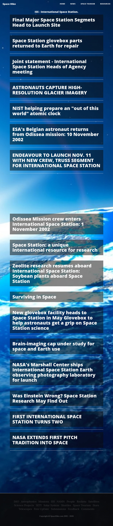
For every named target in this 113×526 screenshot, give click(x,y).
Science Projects (24, 505)
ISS (53, 501)
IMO (16, 501)
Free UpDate (41, 509)
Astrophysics (28, 501)
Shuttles (66, 505)
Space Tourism (82, 505)
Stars (96, 505)
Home (62, 4)
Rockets (81, 501)
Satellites (93, 501)
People (71, 501)
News (73, 4)
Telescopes (25, 509)
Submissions (58, 509)
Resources (105, 4)
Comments (87, 509)
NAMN (61, 501)
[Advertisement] (56, 194)
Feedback (73, 509)
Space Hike (9, 3)
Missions (43, 501)
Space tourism (88, 4)
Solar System (51, 505)
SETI (39, 505)
